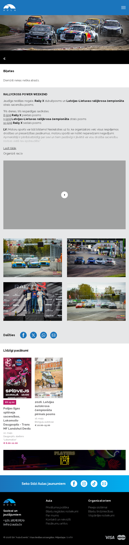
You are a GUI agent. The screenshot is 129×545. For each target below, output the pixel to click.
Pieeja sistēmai (97, 507)
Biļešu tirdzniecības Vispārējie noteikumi (101, 513)
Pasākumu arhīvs (57, 523)
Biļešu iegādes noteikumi (62, 511)
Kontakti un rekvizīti (58, 519)
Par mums (52, 515)
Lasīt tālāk (9, 148)
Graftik (69, 537)
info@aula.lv (12, 524)
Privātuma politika (57, 507)
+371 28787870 (14, 520)
